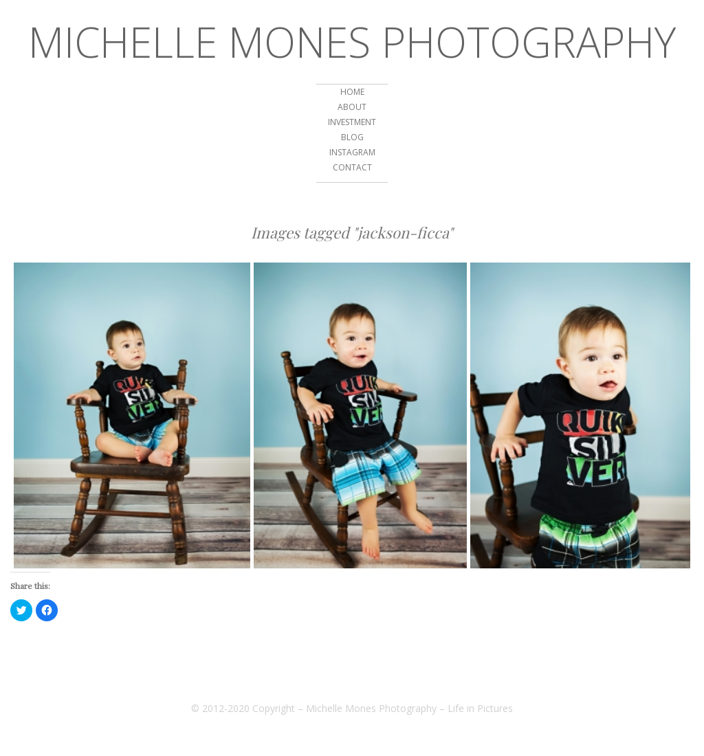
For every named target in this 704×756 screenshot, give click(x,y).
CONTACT (352, 167)
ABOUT (352, 107)
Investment (352, 122)
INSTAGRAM (352, 152)
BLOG (352, 137)
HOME (352, 92)
